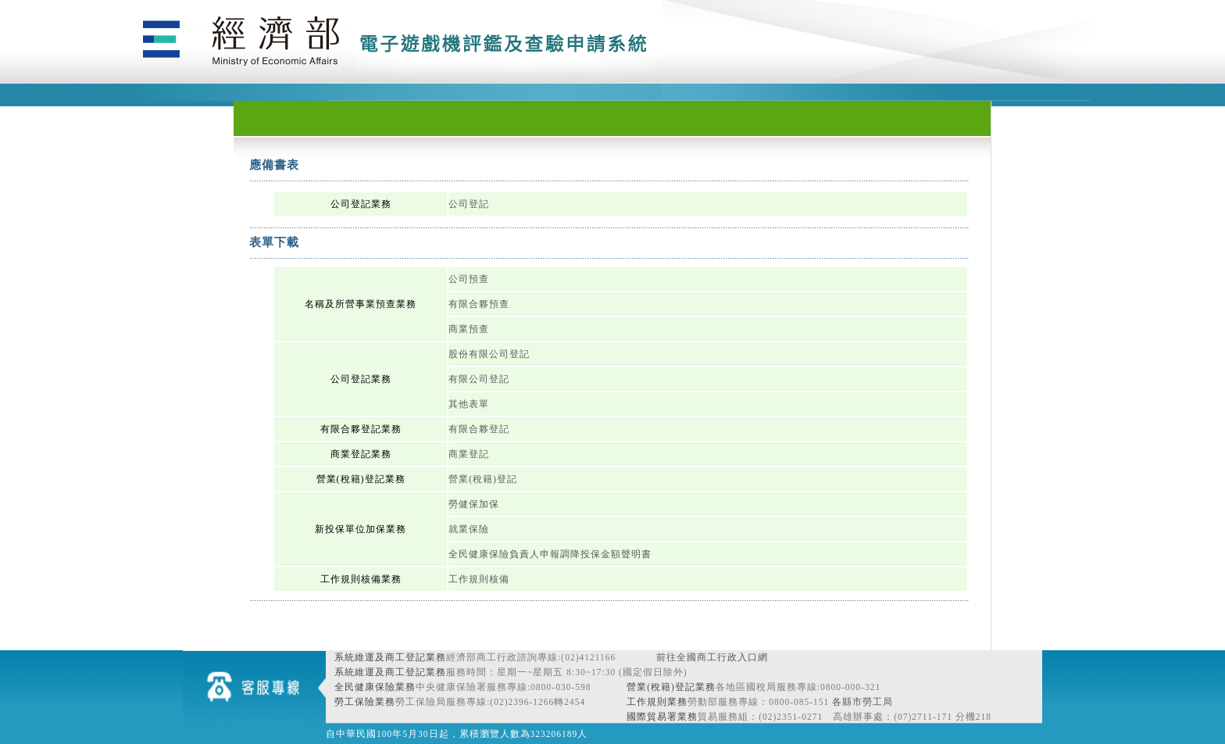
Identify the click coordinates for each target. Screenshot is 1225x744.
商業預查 (468, 329)
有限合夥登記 (478, 429)
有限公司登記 (478, 379)
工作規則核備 (478, 579)
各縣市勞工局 (862, 701)
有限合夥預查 (478, 304)
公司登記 (468, 204)
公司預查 (468, 279)
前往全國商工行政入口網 (712, 657)
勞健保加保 (473, 504)
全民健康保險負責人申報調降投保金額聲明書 (550, 554)
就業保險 (468, 529)
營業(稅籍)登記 (482, 479)
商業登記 (468, 454)
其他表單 (468, 404)
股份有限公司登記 (489, 354)
